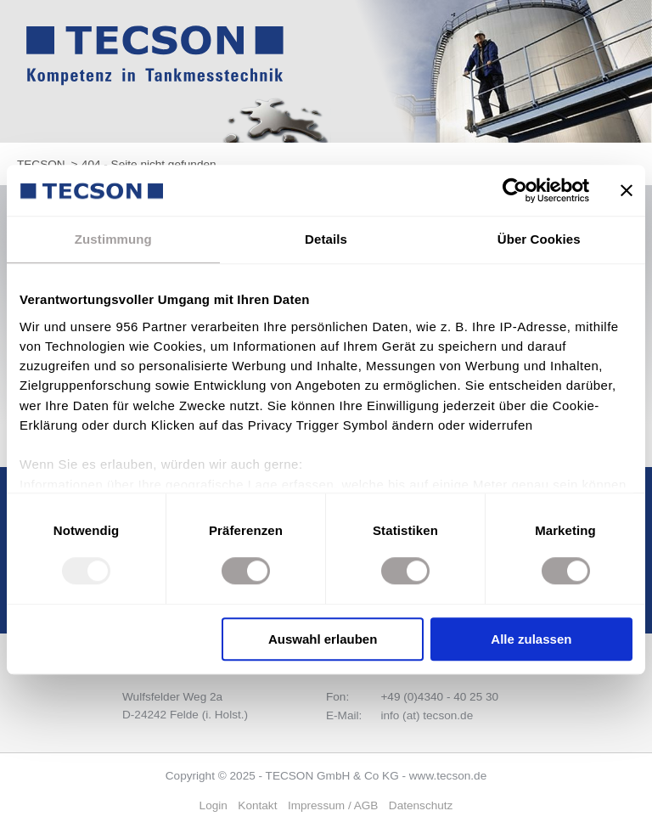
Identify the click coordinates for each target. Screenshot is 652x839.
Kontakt (257, 805)
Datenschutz (421, 805)
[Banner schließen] (626, 190)
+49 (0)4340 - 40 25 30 (439, 696)
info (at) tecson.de (426, 715)
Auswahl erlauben (322, 639)
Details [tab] (326, 239)
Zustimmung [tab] (113, 239)
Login (214, 805)
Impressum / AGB (333, 805)
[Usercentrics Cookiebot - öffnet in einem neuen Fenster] (515, 190)
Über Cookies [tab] (539, 239)
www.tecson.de (447, 775)
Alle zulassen (531, 639)
